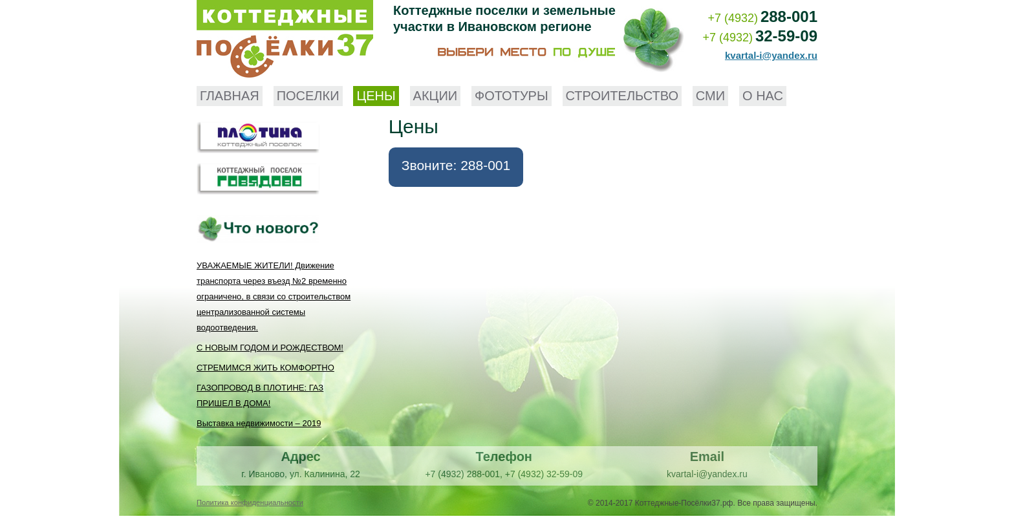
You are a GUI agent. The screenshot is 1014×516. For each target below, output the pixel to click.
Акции (435, 96)
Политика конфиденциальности (250, 502)
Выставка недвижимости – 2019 (259, 423)
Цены (375, 96)
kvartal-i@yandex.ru (771, 55)
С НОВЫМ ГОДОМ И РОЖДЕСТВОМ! (270, 347)
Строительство (622, 96)
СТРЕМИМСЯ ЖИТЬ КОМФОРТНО (265, 367)
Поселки (308, 96)
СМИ (710, 96)
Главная (229, 96)
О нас (762, 96)
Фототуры (511, 96)
